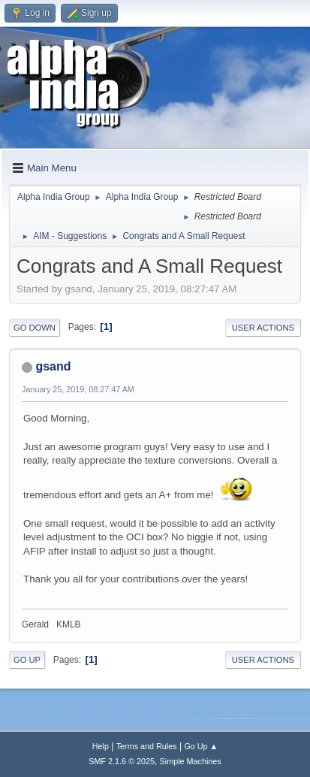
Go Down (35, 327)
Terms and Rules (146, 746)
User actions (263, 327)
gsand (53, 366)
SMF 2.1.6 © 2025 (122, 761)
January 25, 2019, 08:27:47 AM (78, 389)
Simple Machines (190, 761)
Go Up (27, 659)
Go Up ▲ (201, 746)
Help (100, 746)
